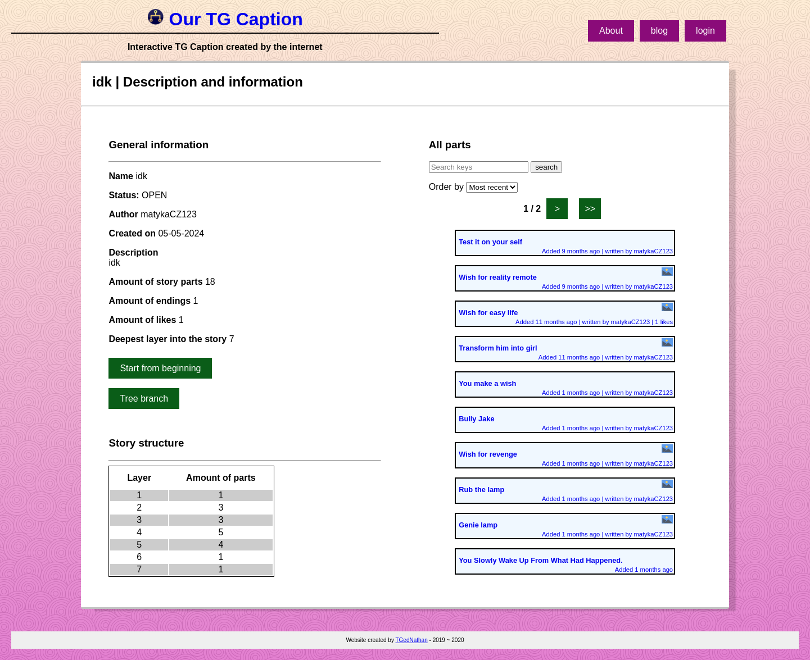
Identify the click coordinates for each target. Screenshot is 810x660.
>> (590, 208)
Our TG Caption (225, 19)
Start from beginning (160, 368)
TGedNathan (411, 640)
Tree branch (144, 398)
